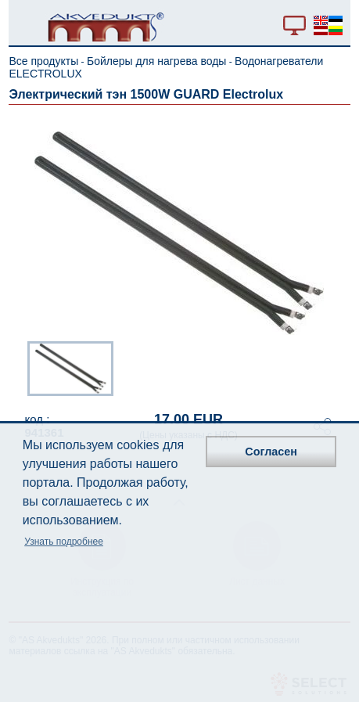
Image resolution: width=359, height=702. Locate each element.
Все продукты (43, 61)
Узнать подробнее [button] (63, 541)
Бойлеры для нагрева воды (156, 61)
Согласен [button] (271, 451)
